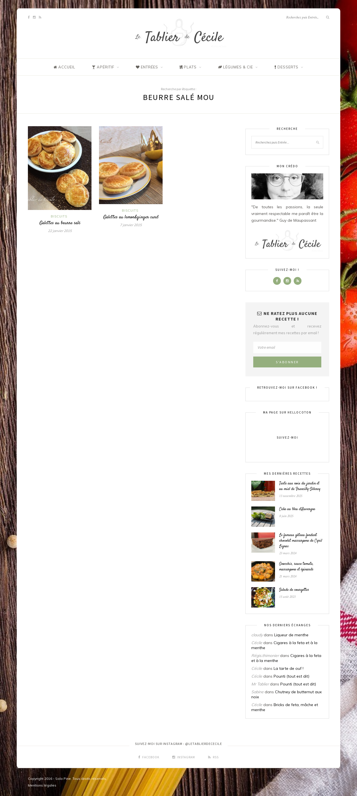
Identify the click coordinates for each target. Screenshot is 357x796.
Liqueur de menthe (291, 634)
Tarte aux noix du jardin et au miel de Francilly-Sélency (299, 486)
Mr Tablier (260, 684)
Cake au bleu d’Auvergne (297, 509)
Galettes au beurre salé (59, 223)
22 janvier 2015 (60, 231)
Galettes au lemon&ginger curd (130, 217)
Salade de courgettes (294, 590)
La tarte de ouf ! (288, 668)
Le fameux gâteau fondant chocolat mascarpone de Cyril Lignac (300, 540)
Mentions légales (42, 785)
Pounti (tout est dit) (291, 676)
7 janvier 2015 (131, 225)
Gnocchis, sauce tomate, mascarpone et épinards (296, 566)
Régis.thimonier (265, 655)
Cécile (256, 642)
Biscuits (59, 216)
